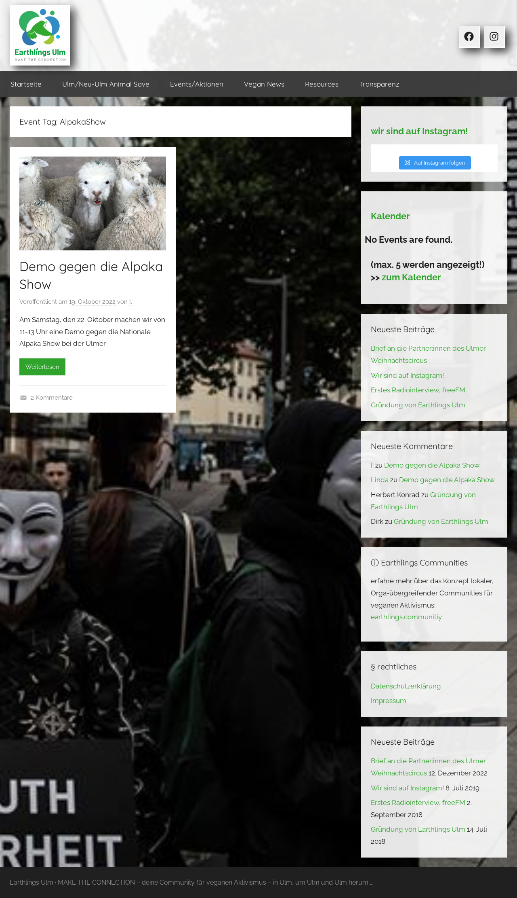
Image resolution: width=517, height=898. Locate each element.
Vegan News (264, 84)
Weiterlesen (42, 367)
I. (130, 301)
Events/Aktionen (196, 84)
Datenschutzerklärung (406, 686)
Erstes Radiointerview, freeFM (418, 390)
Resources (321, 84)
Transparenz (379, 84)
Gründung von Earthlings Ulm (418, 405)
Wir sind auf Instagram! (407, 375)
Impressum (388, 701)
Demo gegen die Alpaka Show (432, 465)
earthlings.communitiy (406, 617)
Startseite (26, 84)
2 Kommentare (52, 397)
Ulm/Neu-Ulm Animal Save (105, 84)
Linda (380, 480)
